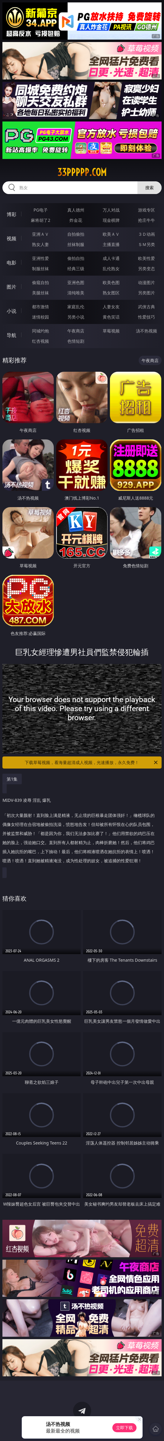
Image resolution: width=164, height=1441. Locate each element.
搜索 (149, 187)
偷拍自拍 (75, 258)
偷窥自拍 (40, 282)
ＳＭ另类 (146, 244)
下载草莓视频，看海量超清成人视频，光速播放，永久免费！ (91, 762)
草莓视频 (111, 331)
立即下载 (124, 1427)
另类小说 (75, 317)
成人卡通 (111, 258)
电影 (11, 262)
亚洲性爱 (40, 258)
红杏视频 (40, 341)
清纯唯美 (75, 293)
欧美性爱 (146, 258)
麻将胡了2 (40, 220)
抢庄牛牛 (146, 220)
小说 (11, 311)
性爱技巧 (146, 317)
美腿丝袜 (40, 293)
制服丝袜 (40, 268)
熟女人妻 (40, 244)
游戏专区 (146, 210)
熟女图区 (111, 293)
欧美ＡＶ (111, 234)
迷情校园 (40, 317)
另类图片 (146, 293)
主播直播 (111, 244)
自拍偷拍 (75, 234)
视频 (11, 238)
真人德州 (75, 210)
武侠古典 (146, 306)
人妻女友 (111, 306)
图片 (11, 286)
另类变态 (146, 268)
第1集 (12, 779)
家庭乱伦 (75, 306)
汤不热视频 (146, 331)
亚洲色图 (75, 282)
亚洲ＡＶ (40, 234)
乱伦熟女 (111, 268)
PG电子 (41, 210)
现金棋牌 (111, 220)
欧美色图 (111, 282)
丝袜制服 (75, 244)
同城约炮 (40, 331)
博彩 (11, 214)
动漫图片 (146, 282)
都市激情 (40, 306)
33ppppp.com (82, 172)
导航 (11, 335)
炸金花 (75, 220)
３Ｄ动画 (146, 234)
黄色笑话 (111, 317)
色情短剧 (75, 341)
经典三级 (75, 268)
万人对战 (111, 210)
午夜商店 (75, 331)
